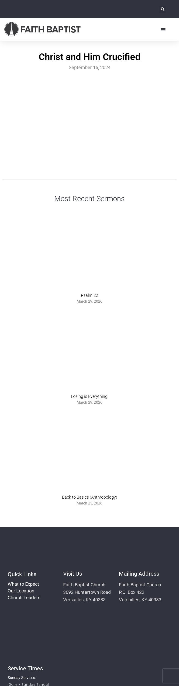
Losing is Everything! (89, 396)
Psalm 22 (89, 295)
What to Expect (23, 584)
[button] (162, 9)
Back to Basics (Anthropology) (89, 497)
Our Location (21, 590)
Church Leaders (24, 597)
